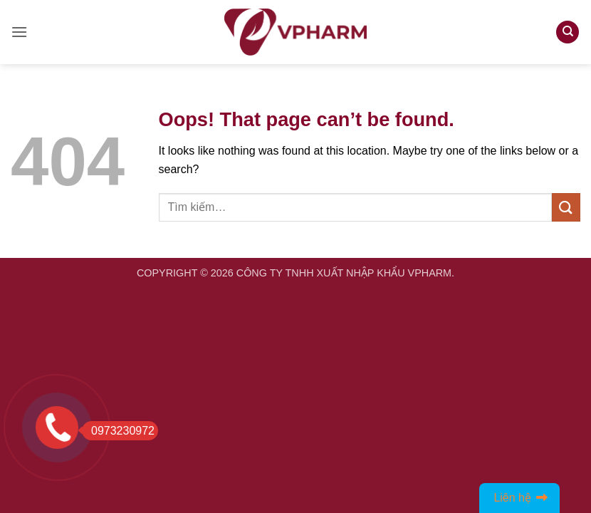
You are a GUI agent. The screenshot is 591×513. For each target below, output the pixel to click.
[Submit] (566, 207)
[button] (19, 31)
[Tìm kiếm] (567, 32)
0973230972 (118, 431)
